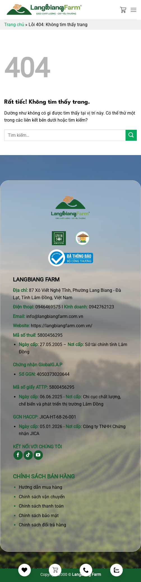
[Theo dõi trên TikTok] (28, 455)
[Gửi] (131, 135)
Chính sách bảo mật (39, 515)
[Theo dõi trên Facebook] (18, 455)
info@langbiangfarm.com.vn (54, 316)
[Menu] (133, 10)
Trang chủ (14, 24)
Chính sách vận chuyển (42, 496)
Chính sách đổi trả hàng (42, 525)
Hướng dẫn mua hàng (40, 487)
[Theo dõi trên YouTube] (38, 455)
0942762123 (101, 307)
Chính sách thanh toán (41, 506)
